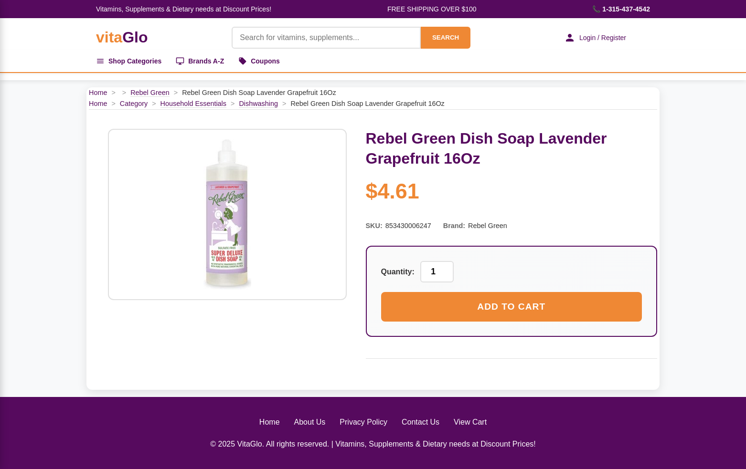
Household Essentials (193, 103)
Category (134, 103)
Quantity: (398, 272)
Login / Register (595, 37)
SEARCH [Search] (445, 37)
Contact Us (420, 422)
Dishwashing (258, 103)
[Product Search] (326, 38)
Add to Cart (511, 307)
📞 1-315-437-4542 (621, 9)
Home (98, 92)
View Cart (470, 422)
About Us (310, 422)
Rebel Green (150, 92)
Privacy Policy (363, 422)
